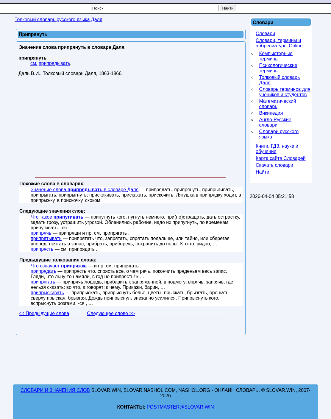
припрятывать (46, 238)
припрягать (43, 281)
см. (33, 63)
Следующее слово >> (111, 313)
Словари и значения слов (55, 390)
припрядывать (54, 63)
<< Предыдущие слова (44, 313)
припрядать (43, 271)
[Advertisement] (131, 128)
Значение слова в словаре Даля (84, 189)
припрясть (42, 249)
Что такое (57, 216)
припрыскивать (47, 292)
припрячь (41, 233)
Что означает (59, 265)
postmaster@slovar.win (180, 406)
